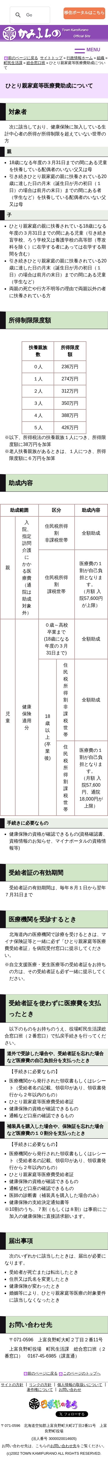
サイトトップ (51, 58)
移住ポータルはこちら (84, 12)
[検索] (29, 15)
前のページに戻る (23, 58)
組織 (100, 58)
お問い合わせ (70, 1389)
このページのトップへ (82, 1373)
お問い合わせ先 (63, 1446)
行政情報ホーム (80, 58)
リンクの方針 (40, 1384)
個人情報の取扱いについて (79, 1384)
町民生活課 (13, 63)
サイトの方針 (12, 1384)
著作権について (40, 1389)
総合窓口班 (35, 63)
